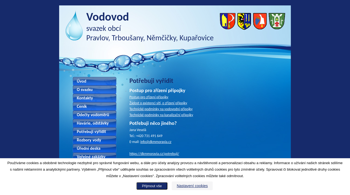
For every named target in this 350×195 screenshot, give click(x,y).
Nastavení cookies (192, 186)
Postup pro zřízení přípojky (148, 97)
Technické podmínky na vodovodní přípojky (161, 109)
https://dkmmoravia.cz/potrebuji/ (154, 153)
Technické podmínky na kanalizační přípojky (161, 115)
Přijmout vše (152, 186)
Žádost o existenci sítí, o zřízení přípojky (158, 103)
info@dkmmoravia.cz (155, 141)
